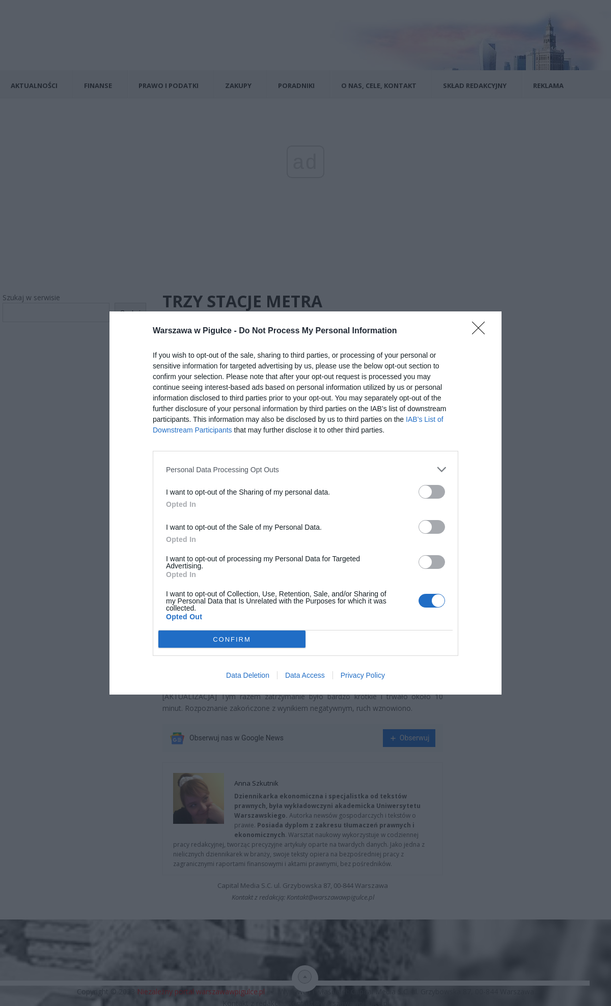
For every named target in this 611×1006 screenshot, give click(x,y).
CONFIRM (232, 639)
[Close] (481, 331)
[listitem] (305, 469)
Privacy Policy (363, 675)
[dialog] (305, 503)
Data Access (305, 675)
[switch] (432, 492)
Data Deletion (247, 675)
